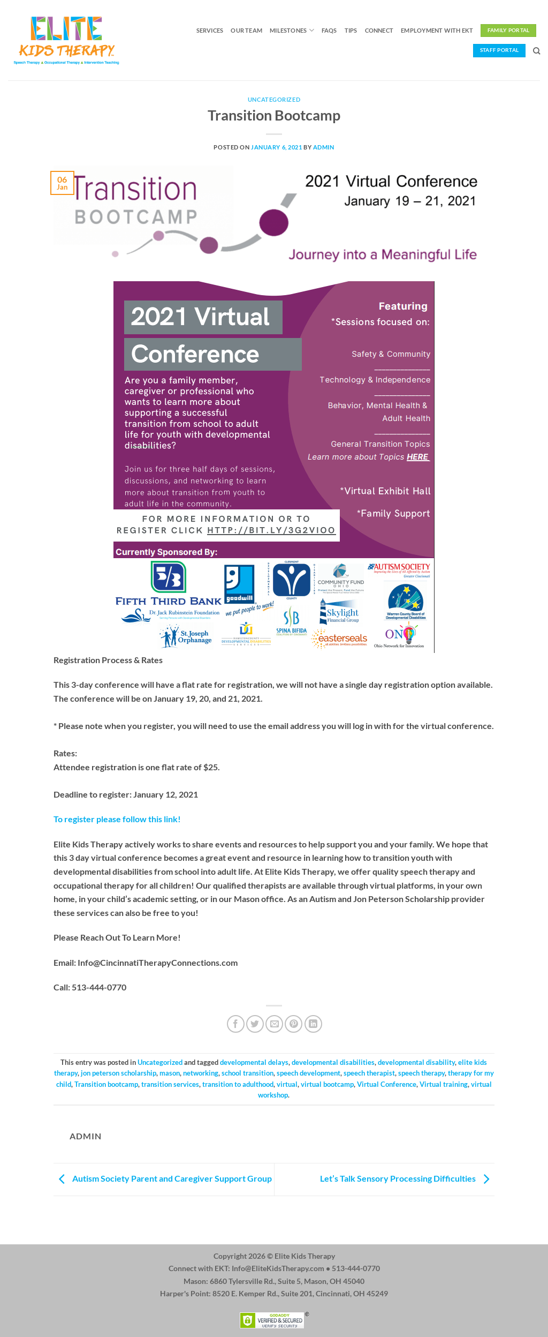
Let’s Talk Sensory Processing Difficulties (407, 1178)
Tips (351, 30)
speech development (308, 1073)
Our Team (246, 30)
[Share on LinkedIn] (313, 1024)
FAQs (329, 30)
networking (200, 1073)
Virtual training (444, 1084)
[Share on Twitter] (255, 1024)
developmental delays (254, 1062)
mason (169, 1073)
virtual (287, 1084)
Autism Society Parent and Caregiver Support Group (163, 1178)
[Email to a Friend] (274, 1024)
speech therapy (421, 1073)
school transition (247, 1073)
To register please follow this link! (117, 819)
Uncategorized (274, 99)
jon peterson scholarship (118, 1073)
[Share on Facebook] (236, 1024)
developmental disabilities (333, 1062)
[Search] (536, 51)
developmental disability (416, 1062)
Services (210, 30)
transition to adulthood (237, 1084)
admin (323, 147)
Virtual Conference (386, 1084)
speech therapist (369, 1073)
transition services (170, 1084)
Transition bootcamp (106, 1084)
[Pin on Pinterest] (293, 1024)
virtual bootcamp (327, 1084)
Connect (379, 30)
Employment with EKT (437, 30)
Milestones (292, 30)
